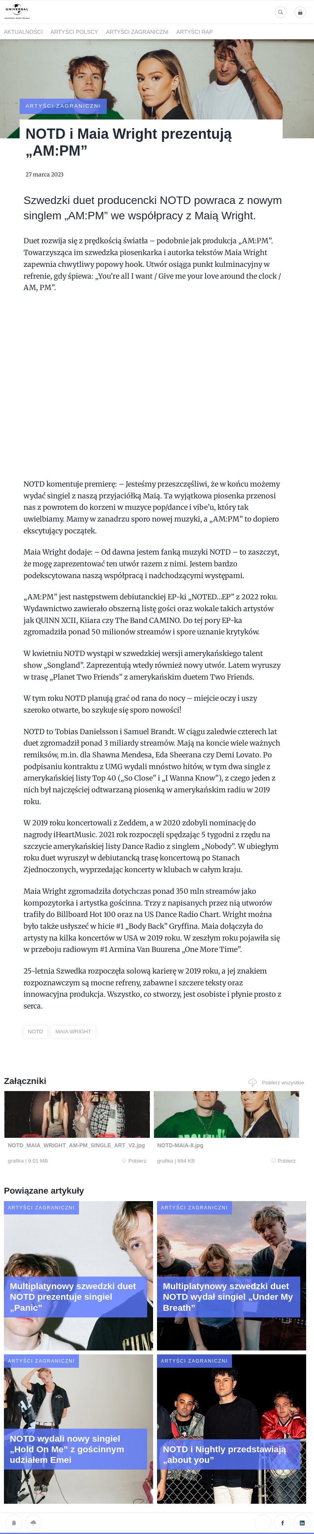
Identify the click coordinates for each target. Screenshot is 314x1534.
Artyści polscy (74, 32)
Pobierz (85, 1147)
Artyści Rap (194, 32)
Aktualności (23, 32)
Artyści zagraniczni (137, 32)
